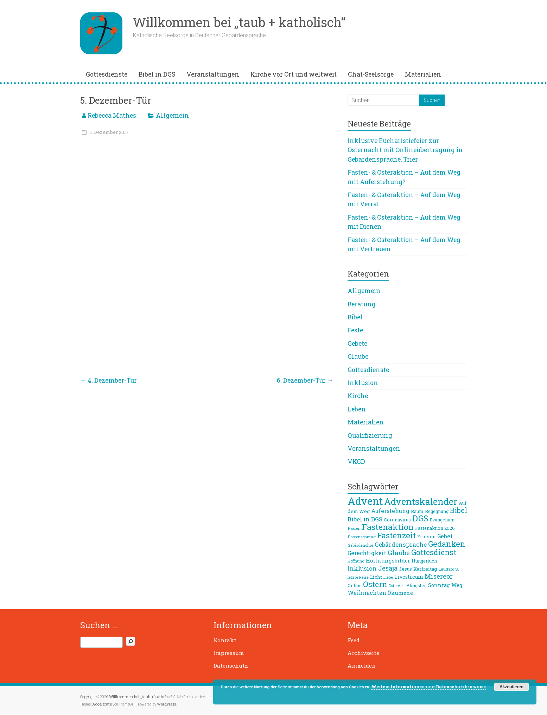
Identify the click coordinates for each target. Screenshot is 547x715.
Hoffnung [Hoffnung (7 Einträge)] (356, 561)
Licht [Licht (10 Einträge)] (376, 577)
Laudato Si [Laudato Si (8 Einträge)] (448, 569)
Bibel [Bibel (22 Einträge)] (458, 510)
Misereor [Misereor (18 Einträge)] (439, 576)
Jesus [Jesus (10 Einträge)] (405, 569)
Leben (357, 409)
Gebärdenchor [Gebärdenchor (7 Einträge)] (360, 545)
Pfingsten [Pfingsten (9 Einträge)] (416, 585)
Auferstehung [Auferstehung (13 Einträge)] (390, 510)
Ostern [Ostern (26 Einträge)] (375, 584)
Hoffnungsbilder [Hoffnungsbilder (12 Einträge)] (388, 560)
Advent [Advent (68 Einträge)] (365, 501)
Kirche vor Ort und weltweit (293, 74)
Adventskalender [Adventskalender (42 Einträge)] (420, 501)
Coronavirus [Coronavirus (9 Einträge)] (397, 519)
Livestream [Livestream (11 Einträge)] (408, 576)
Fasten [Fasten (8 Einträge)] (354, 528)
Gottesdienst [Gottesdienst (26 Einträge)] (433, 552)
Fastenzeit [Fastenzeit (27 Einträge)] (396, 535)
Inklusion (363, 383)
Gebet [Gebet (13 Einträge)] (445, 536)
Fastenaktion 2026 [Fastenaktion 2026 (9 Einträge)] (435, 528)
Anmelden (362, 665)
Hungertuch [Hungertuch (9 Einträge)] (424, 561)
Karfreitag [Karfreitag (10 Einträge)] (425, 569)
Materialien (423, 74)
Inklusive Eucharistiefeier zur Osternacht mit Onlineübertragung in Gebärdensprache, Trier (405, 150)
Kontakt (225, 640)
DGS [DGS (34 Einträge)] (420, 518)
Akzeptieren (511, 686)
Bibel (355, 317)
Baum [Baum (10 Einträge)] (417, 511)
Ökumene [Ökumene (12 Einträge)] (400, 592)
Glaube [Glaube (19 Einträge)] (399, 552)
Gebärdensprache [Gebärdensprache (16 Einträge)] (401, 544)
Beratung (362, 304)
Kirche (358, 396)
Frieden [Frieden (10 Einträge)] (426, 536)
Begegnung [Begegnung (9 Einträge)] (437, 511)
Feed (354, 640)
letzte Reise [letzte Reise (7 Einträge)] (358, 577)
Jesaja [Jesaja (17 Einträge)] (387, 568)
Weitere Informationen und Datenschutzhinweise (428, 686)
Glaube (358, 356)
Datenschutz (231, 665)
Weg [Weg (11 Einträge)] (457, 585)
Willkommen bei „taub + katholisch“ (239, 22)
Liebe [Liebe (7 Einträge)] (388, 577)
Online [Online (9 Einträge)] (355, 585)
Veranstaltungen (212, 74)
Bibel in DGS (157, 74)
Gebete (357, 343)
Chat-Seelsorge (371, 74)
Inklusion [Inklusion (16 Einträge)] (362, 568)
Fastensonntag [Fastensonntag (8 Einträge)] (362, 536)
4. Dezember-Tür (108, 380)
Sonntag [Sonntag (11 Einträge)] (439, 585)
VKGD (356, 461)
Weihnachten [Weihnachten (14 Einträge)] (367, 592)
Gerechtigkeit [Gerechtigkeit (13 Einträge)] (367, 553)
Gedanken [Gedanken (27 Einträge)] (446, 544)
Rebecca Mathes (112, 115)
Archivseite (363, 652)
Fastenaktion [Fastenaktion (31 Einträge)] (388, 526)
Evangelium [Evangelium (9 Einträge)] (442, 519)
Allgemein (172, 115)
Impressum (229, 652)
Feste (355, 330)
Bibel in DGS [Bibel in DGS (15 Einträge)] (365, 519)
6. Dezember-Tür (305, 380)
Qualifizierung (370, 435)
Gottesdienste (106, 74)
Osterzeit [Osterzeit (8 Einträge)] (396, 585)
